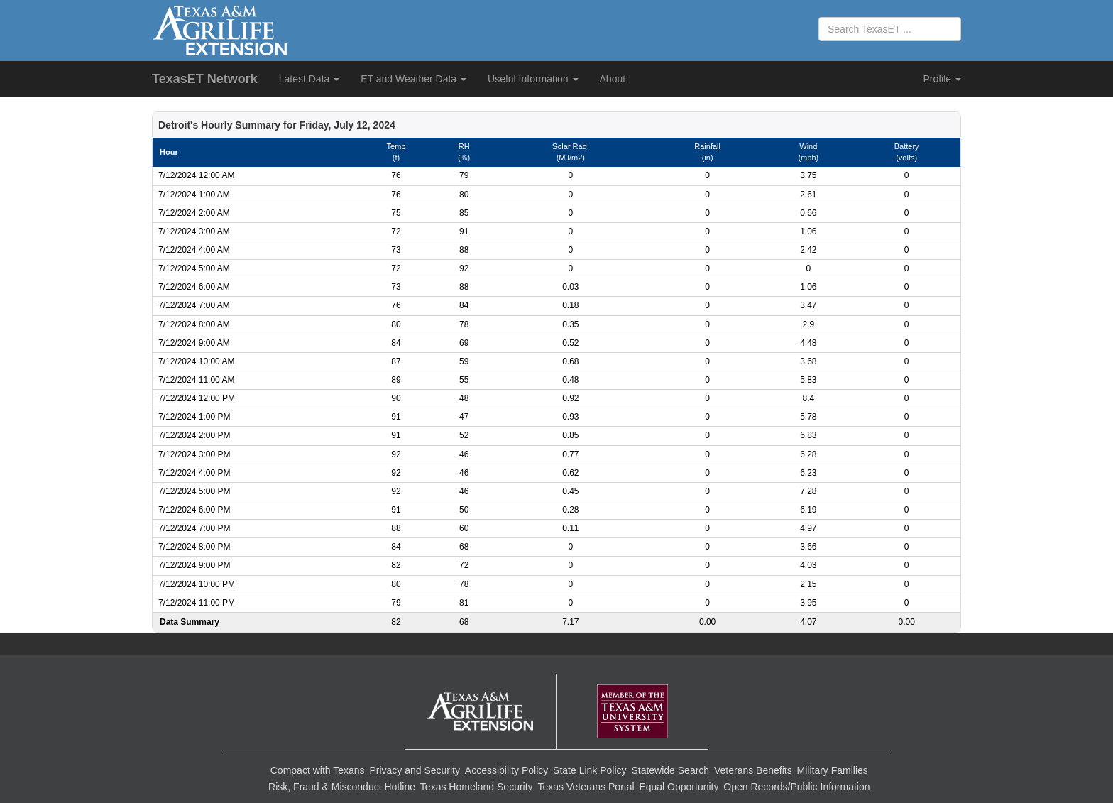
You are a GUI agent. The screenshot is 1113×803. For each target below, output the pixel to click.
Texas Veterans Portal (585, 786)
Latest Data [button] (309, 78)
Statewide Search (670, 770)
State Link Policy (590, 770)
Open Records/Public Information (796, 786)
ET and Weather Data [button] (413, 78)
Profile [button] (942, 78)
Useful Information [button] (533, 78)
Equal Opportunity (678, 786)
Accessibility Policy (506, 770)
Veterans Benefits (753, 770)
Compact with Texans (317, 770)
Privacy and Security (414, 770)
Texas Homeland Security (476, 786)
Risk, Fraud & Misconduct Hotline (341, 786)
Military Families (832, 770)
